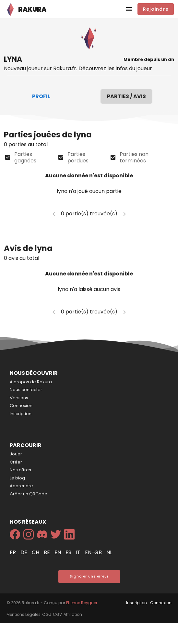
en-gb (94, 552)
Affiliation (73, 614)
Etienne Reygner (81, 602)
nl (109, 552)
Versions (19, 398)
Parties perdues (78, 157)
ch (36, 552)
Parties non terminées (134, 157)
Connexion (21, 405)
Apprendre (21, 486)
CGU (46, 614)
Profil (41, 96)
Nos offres (20, 470)
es (69, 552)
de (24, 552)
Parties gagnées (25, 157)
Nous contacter (26, 390)
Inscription (20, 414)
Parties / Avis (126, 96)
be (47, 552)
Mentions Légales (23, 614)
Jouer (16, 454)
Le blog (17, 478)
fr (13, 552)
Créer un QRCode (28, 494)
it (79, 552)
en (58, 552)
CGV (57, 614)
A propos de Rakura (31, 382)
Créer (16, 462)
